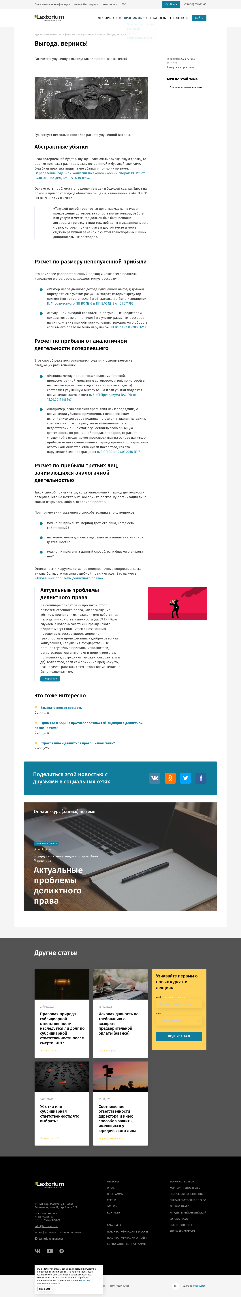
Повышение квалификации (52, 4)
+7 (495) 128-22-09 (70, 1232)
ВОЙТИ (199, 18)
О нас (125, 18)
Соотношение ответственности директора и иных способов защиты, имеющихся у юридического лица (117, 1118)
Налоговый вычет (119, 1286)
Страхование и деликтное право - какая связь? (77, 743)
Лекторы (114, 18)
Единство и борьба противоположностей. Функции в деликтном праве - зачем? (89, 726)
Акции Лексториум (86, 4)
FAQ (124, 4)
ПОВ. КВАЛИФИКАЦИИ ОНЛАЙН (127, 1237)
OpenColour (200, 1286)
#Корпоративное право (111, 1138)
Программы (139, 18)
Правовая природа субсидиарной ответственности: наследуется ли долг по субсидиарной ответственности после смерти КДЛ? (62, 1028)
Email (158, 997)
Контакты (181, 18)
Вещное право (179, 1206)
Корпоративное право (185, 1187)
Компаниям (110, 4)
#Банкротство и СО (49, 1050)
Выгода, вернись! (116, 34)
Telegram (181, 997)
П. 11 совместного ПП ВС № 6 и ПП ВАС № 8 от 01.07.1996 (90, 303)
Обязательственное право (186, 87)
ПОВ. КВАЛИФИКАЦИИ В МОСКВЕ (127, 1231)
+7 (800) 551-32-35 (195, 4)
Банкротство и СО (182, 1181)
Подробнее (50, 678)
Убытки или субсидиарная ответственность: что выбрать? (59, 1113)
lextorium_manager (49, 1238)
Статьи (156, 18)
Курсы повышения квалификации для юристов (63, 34)
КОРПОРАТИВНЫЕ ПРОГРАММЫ (126, 1244)
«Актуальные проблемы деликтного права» (69, 578)
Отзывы (167, 18)
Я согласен (44, 1289)
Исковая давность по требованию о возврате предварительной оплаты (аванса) (119, 1024)
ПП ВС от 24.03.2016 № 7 (128, 327)
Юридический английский (188, 1212)
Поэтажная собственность (188, 1194)
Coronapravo (179, 1218)
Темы (158, 1013)
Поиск (171, 4)
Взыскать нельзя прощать (61, 708)
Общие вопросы (181, 1225)
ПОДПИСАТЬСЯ (179, 1036)
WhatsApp (169, 997)
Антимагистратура (182, 1231)
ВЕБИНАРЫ (114, 1225)
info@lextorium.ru (46, 1226)
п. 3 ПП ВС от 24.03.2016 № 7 (118, 452)
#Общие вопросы (107, 1050)
